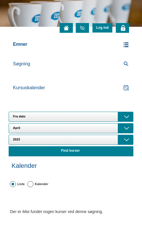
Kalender (41, 184)
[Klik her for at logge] (122, 28)
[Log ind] (102, 27)
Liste (21, 184)
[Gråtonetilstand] (82, 28)
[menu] (102, 27)
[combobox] (71, 117)
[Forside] (66, 28)
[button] (71, 44)
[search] (71, 64)
